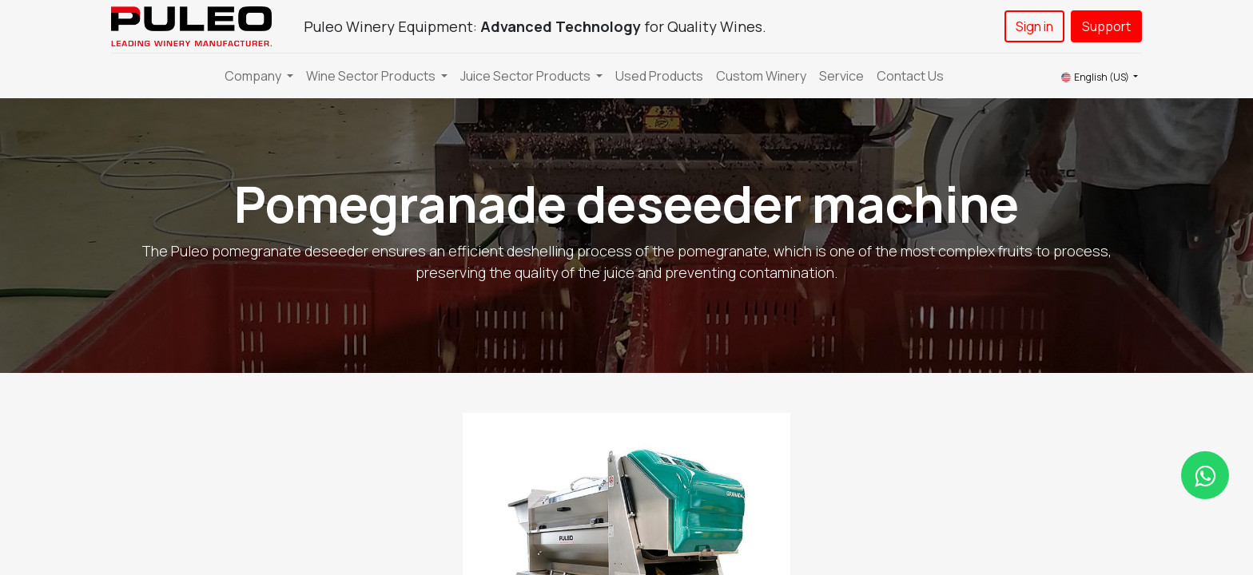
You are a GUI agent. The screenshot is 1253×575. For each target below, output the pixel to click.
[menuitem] (659, 76)
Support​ (1106, 26)
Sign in (1034, 26)
